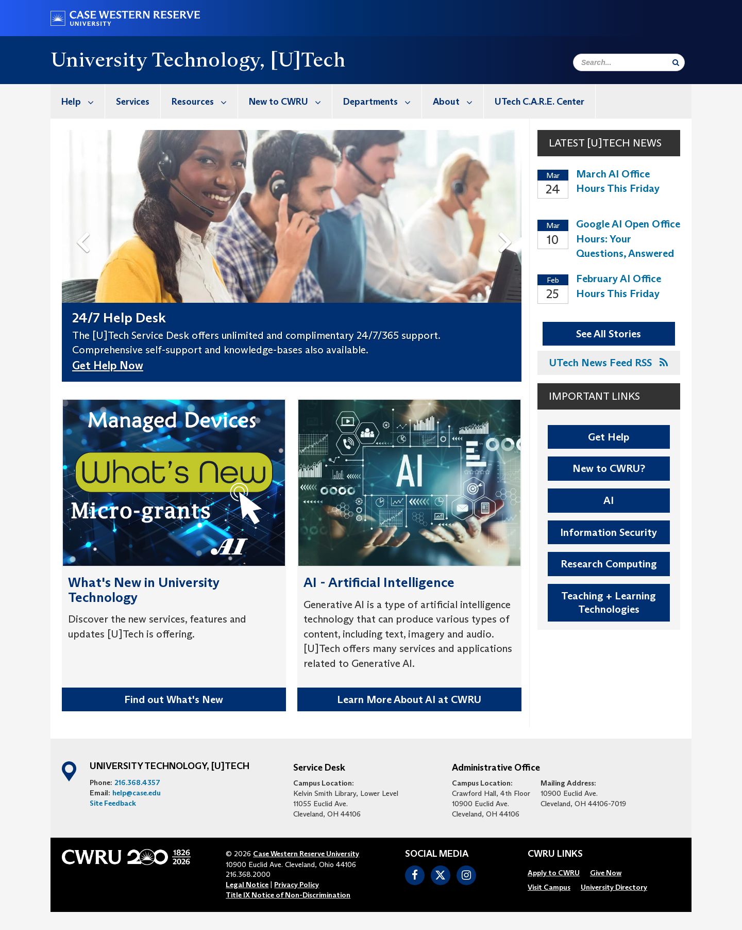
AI (608, 500)
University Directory (614, 887)
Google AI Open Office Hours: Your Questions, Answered (628, 238)
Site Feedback (113, 803)
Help (83, 101)
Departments (382, 101)
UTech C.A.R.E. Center (539, 101)
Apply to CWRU (554, 872)
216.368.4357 (137, 782)
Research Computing (609, 564)
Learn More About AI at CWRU (409, 699)
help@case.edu (136, 792)
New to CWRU (290, 101)
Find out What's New (173, 699)
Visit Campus (549, 887)
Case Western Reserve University (306, 853)
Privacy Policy (296, 884)
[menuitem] (77, 101)
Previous (84, 226)
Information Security (608, 532)
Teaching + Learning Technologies (608, 603)
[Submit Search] (675, 62)
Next (507, 226)
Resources (205, 101)
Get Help (608, 437)
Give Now (605, 872)
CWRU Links (555, 854)
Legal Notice (247, 884)
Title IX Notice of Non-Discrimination (288, 895)
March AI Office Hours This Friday (618, 181)
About (458, 101)
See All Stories (608, 334)
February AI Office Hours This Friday (618, 286)
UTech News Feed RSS (608, 362)
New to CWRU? (608, 468)
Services (132, 101)
